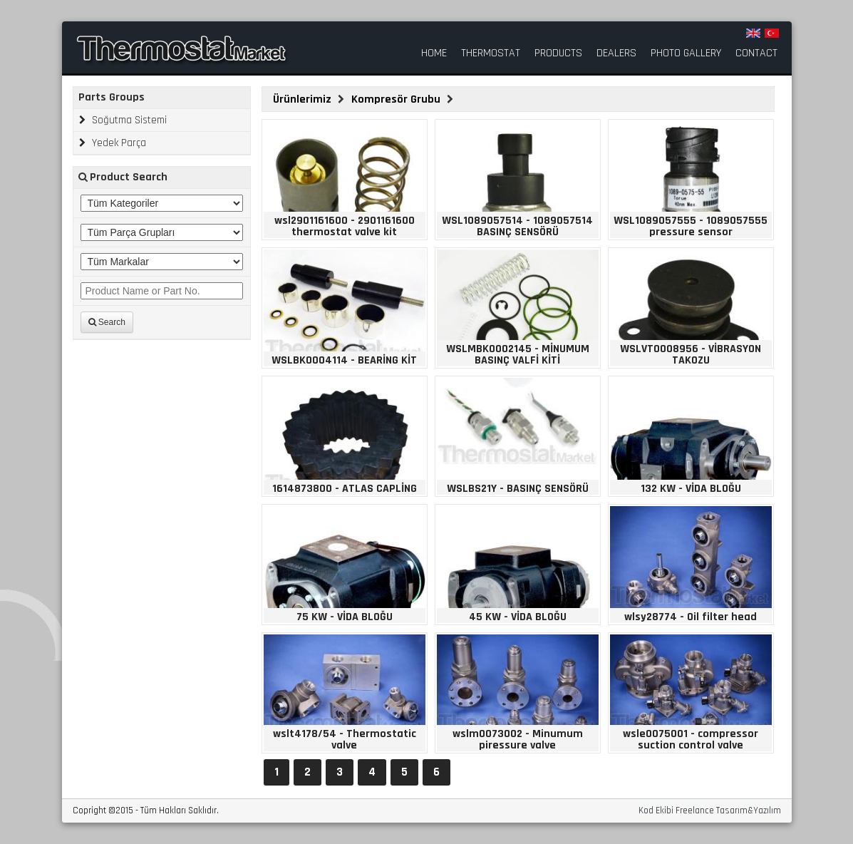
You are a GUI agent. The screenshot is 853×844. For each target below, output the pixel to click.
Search (106, 322)
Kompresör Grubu (397, 99)
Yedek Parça (112, 143)
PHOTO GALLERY (686, 53)
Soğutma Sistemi (123, 120)
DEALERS (616, 53)
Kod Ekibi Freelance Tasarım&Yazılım (710, 810)
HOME (434, 53)
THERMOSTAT (490, 53)
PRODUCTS (558, 53)
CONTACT (756, 53)
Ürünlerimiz (303, 99)
